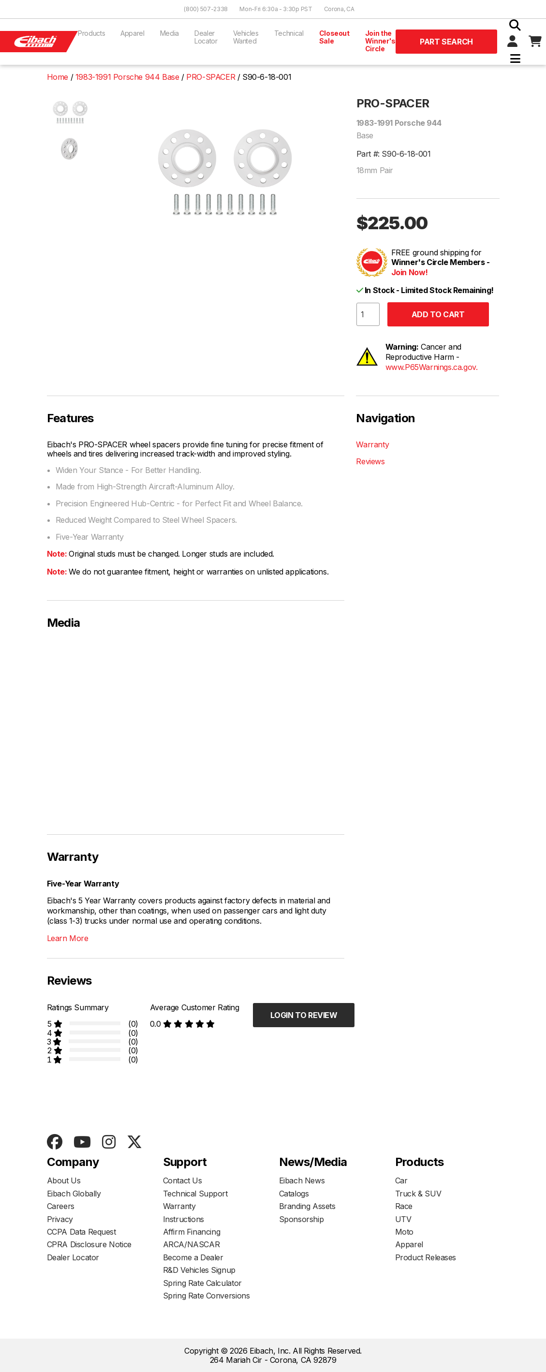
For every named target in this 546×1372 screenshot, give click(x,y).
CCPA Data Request (81, 1231)
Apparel (132, 33)
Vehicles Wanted (246, 37)
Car (401, 1180)
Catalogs (294, 1193)
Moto (404, 1231)
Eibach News (302, 1180)
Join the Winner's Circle (380, 41)
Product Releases (426, 1257)
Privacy (60, 1219)
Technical (289, 33)
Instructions (183, 1219)
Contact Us (182, 1180)
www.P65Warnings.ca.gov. (431, 367)
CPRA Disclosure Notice (89, 1244)
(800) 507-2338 (206, 9)
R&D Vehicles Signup (199, 1270)
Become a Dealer (193, 1257)
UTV (403, 1219)
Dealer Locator (206, 37)
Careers (60, 1206)
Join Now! (409, 272)
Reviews (370, 461)
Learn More (68, 938)
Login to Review (304, 1015)
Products (91, 33)
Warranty (372, 444)
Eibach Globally (74, 1193)
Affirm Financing (192, 1231)
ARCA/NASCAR (191, 1244)
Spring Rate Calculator (202, 1283)
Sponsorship (301, 1219)
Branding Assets (307, 1206)
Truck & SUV (418, 1193)
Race (404, 1206)
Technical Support (195, 1193)
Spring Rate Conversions (206, 1295)
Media (169, 33)
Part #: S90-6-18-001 (393, 153)
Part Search (446, 41)
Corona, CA (339, 9)
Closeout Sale (334, 37)
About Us (64, 1180)
